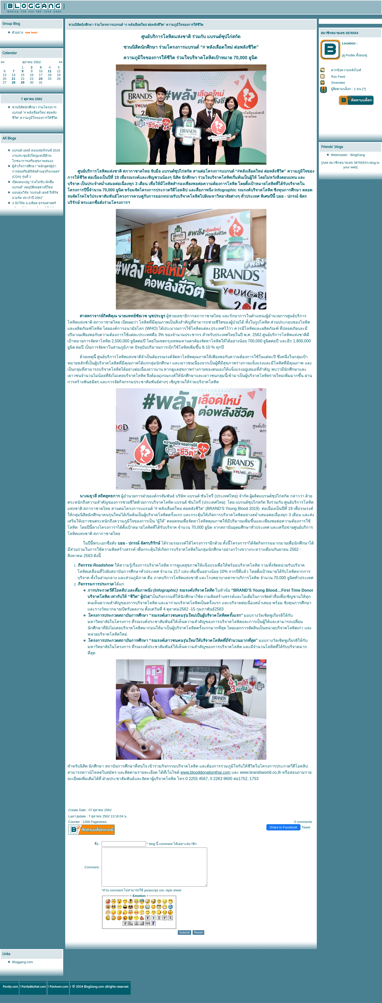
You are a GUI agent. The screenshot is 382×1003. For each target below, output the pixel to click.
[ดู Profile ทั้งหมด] (354, 55)
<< (3, 62)
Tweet (305, 827)
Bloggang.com (22, 969)
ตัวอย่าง (17, 32)
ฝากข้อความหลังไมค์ (346, 70)
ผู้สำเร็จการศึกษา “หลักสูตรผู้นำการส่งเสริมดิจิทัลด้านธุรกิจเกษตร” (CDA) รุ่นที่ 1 (36, 171)
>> (60, 62)
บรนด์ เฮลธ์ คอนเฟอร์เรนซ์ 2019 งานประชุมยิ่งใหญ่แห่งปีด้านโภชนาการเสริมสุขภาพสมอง (36, 155)
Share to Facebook (283, 827)
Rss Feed (338, 77)
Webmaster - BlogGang (348, 155)
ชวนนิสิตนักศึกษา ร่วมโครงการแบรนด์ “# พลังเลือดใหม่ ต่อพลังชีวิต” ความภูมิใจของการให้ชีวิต (34, 112)
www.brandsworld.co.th (260, 772)
